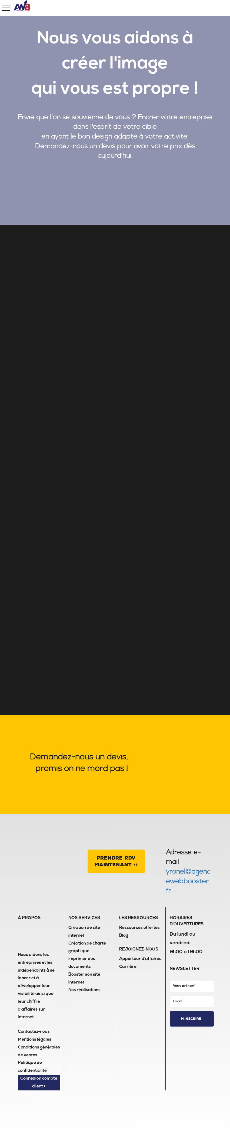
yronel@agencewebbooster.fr (188, 881)
